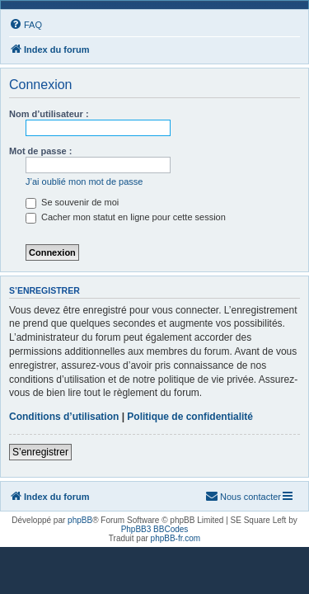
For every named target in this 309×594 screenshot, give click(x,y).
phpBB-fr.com (176, 538)
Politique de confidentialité (190, 416)
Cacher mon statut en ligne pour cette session (126, 217)
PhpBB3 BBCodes (155, 529)
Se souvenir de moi (72, 202)
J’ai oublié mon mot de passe (84, 181)
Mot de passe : (40, 151)
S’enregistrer (40, 452)
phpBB (80, 520)
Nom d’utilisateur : (49, 114)
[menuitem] (25, 25)
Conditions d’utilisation (64, 416)
